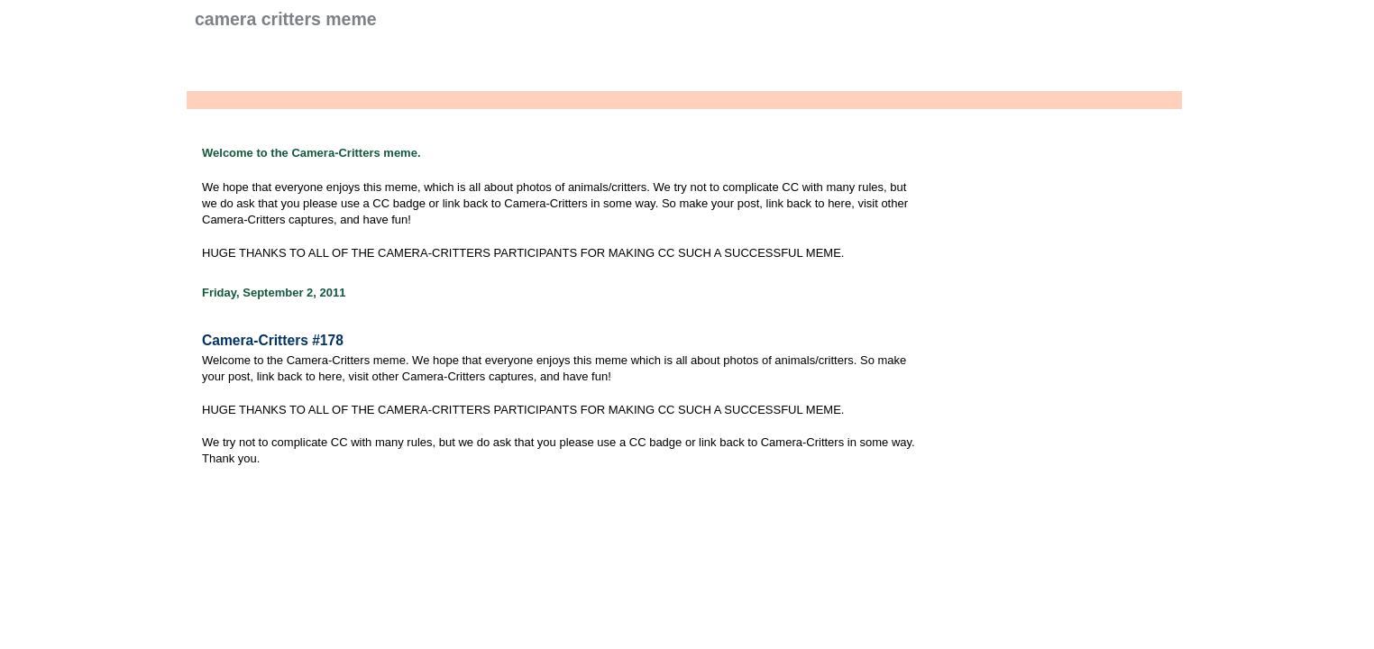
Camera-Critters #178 (273, 340)
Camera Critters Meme (286, 19)
